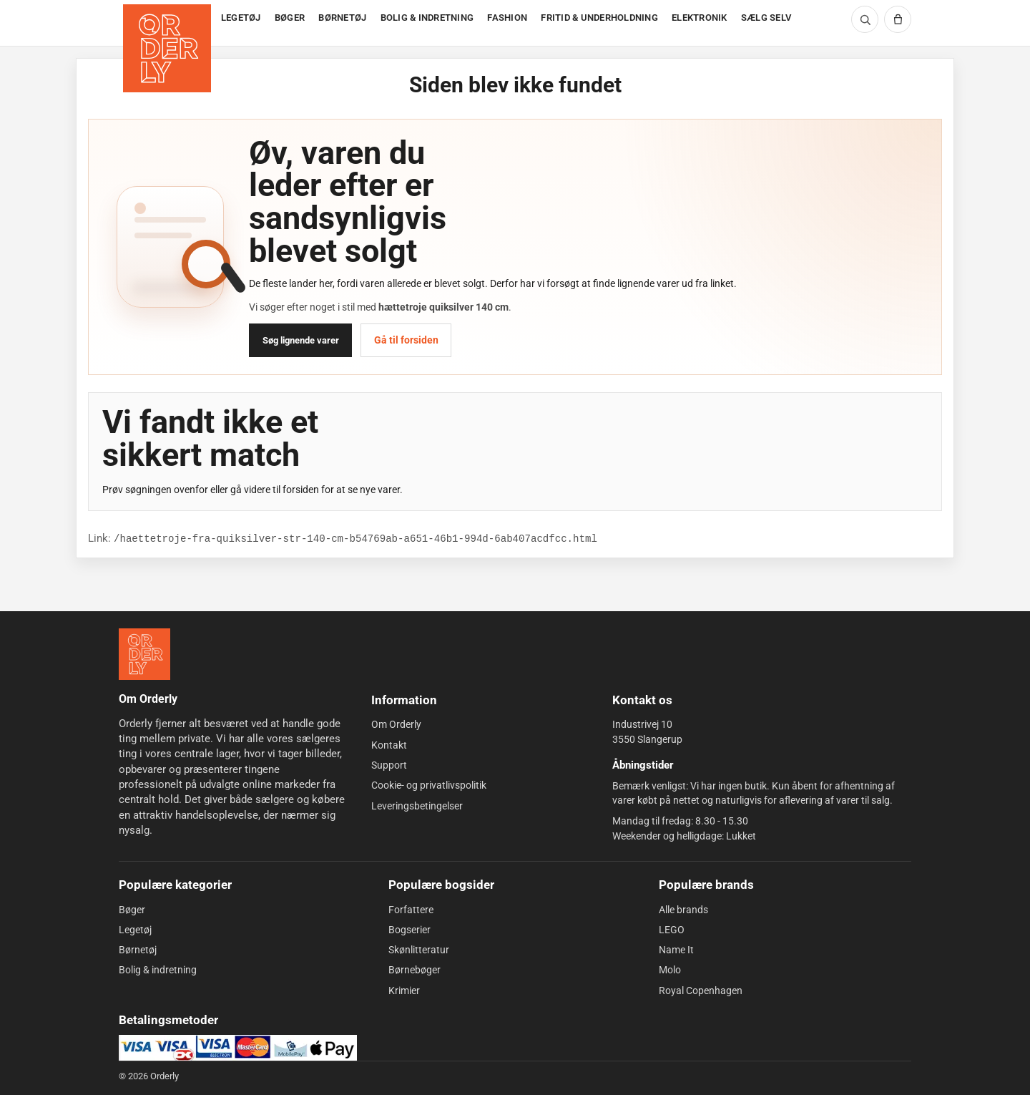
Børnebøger (414, 969)
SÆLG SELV (766, 17)
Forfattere (410, 909)
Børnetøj (138, 949)
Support (389, 765)
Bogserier (409, 929)
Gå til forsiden (406, 340)
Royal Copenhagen (700, 990)
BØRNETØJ (342, 17)
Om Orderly (396, 724)
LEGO (672, 929)
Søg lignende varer (301, 340)
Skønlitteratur (418, 949)
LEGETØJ (241, 17)
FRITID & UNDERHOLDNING (599, 17)
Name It (676, 949)
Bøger (132, 909)
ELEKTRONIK (699, 17)
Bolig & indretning (158, 969)
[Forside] (168, 23)
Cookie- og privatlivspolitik (428, 785)
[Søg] (864, 19)
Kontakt (389, 745)
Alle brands (683, 909)
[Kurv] (897, 19)
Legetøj (135, 929)
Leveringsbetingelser (417, 805)
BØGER (290, 17)
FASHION (507, 17)
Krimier (404, 990)
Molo (670, 969)
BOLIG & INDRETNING (427, 17)
